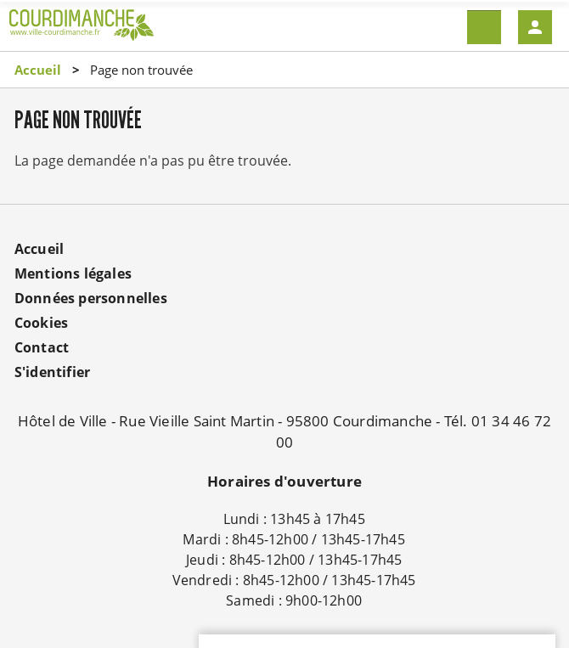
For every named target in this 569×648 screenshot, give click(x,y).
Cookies (41, 322)
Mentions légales (73, 273)
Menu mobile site (484, 27)
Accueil (37, 69)
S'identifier (52, 372)
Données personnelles (90, 298)
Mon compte (535, 27)
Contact (41, 347)
